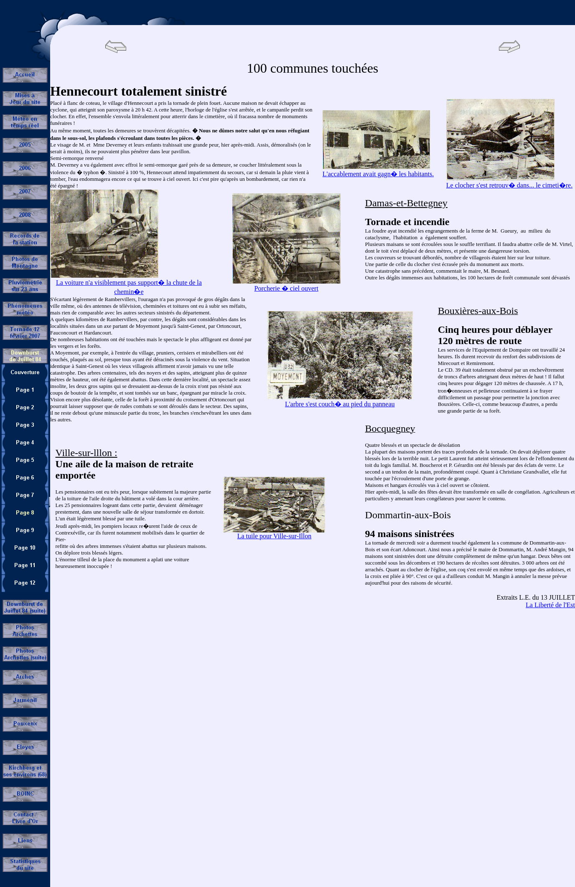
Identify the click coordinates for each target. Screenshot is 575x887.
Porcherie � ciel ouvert (286, 288)
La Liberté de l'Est (550, 604)
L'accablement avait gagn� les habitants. (378, 173)
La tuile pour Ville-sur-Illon (274, 536)
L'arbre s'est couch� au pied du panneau (340, 404)
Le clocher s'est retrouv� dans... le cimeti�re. (509, 185)
